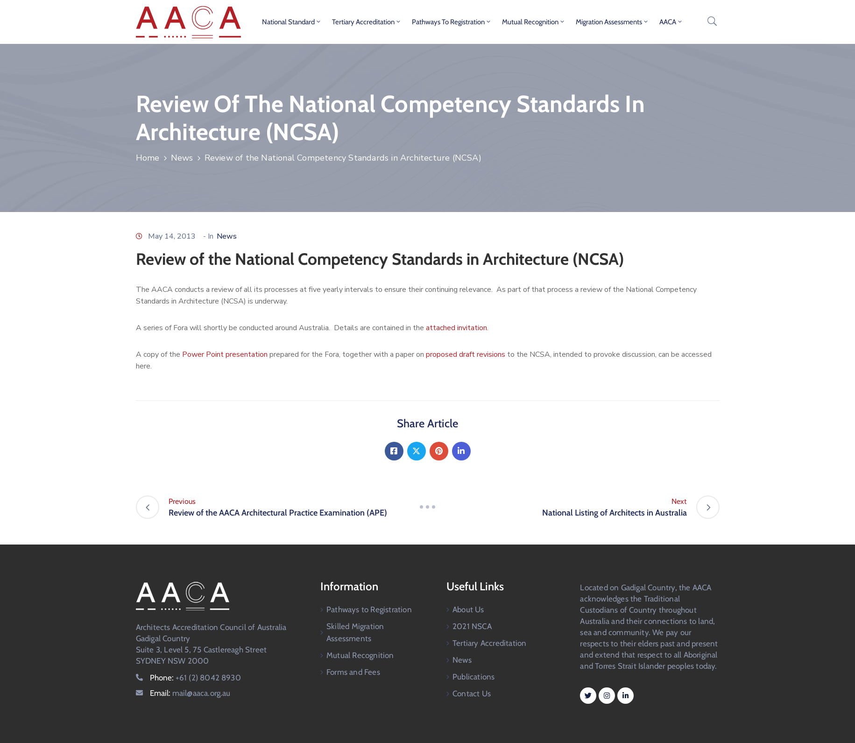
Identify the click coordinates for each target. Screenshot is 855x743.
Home (148, 157)
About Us (468, 609)
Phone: (195, 677)
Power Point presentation (225, 354)
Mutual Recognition (533, 22)
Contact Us (471, 693)
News (182, 157)
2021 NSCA (472, 626)
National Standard (292, 22)
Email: (190, 693)
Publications (473, 676)
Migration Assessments (612, 22)
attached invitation (456, 328)
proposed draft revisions (466, 354)
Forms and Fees (353, 672)
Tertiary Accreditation (367, 22)
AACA (671, 22)
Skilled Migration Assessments (355, 632)
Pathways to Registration (452, 22)
